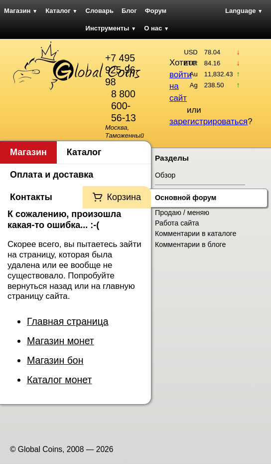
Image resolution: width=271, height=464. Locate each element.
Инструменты (111, 28)
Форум (155, 10)
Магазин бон (55, 360)
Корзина (124, 197)
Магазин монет (60, 340)
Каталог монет (59, 379)
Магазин (20, 10)
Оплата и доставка (51, 175)
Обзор (165, 175)
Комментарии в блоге (190, 244)
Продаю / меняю (182, 213)
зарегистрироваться (208, 121)
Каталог (61, 10)
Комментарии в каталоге (195, 233)
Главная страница (68, 321)
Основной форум (185, 198)
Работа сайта (177, 223)
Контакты (31, 197)
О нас (156, 28)
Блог (129, 10)
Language (244, 10)
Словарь (100, 10)
